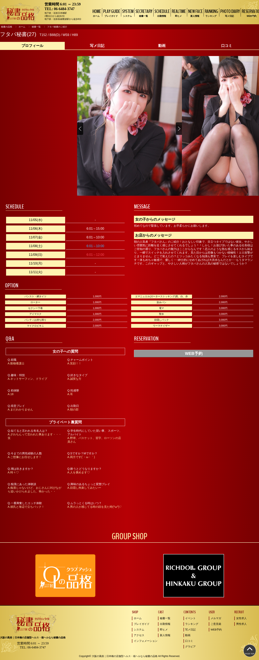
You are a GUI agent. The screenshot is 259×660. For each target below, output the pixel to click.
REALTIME (178, 13)
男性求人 (241, 623)
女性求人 (241, 618)
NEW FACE (195, 13)
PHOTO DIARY (229, 13)
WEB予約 (194, 353)
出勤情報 (165, 623)
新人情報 (165, 635)
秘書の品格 (6, 26)
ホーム (22, 26)
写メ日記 (190, 629)
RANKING (211, 13)
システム (139, 629)
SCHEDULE (162, 13)
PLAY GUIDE (111, 13)
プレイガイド (142, 623)
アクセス (139, 635)
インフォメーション (145, 640)
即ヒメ (164, 629)
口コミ (189, 640)
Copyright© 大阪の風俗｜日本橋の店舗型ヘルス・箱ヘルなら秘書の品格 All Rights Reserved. (129, 656)
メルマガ (216, 618)
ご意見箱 (216, 623)
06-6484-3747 (64, 9)
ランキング (191, 623)
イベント (190, 618)
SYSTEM (127, 13)
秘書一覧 (36, 26)
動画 (187, 635)
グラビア (190, 646)
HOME (96, 13)
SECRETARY (143, 13)
